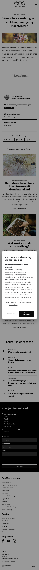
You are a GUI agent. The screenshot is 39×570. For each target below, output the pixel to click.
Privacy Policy (13, 305)
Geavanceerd (11, 314)
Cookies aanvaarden (26, 314)
